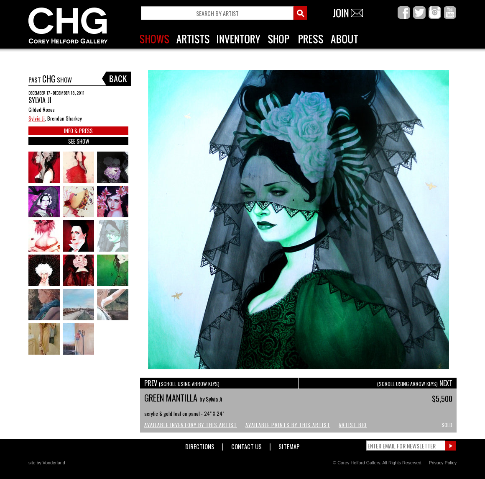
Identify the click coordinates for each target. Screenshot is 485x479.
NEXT (414, 383)
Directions (199, 445)
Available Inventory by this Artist (190, 424)
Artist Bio (353, 424)
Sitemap (289, 445)
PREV (182, 383)
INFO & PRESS (78, 130)
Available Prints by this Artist (287, 424)
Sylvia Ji (36, 118)
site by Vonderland (46, 462)
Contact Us (246, 445)
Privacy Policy (443, 462)
